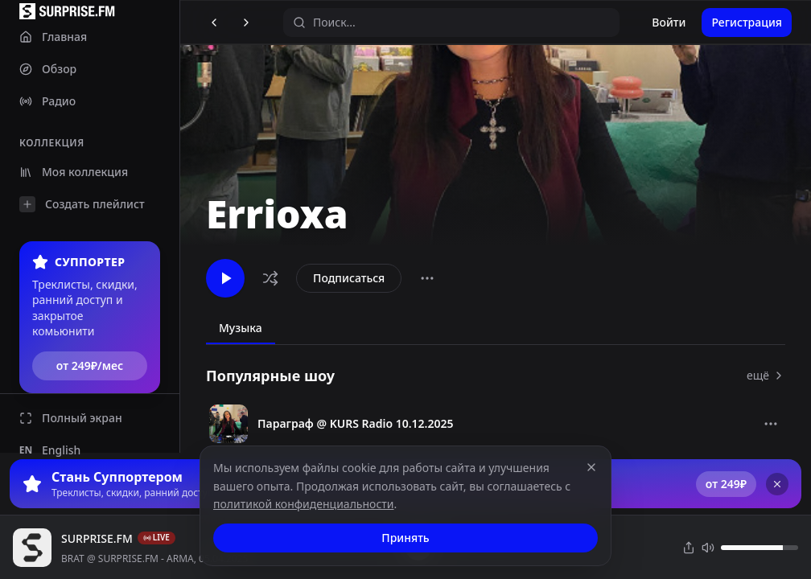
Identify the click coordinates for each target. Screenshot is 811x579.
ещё (766, 375)
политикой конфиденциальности (303, 503)
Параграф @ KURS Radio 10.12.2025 (355, 423)
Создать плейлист (82, 204)
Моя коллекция (73, 171)
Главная (53, 36)
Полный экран (70, 417)
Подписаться (349, 277)
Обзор (47, 68)
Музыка (240, 327)
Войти (668, 22)
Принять (405, 537)
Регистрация (746, 22)
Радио (47, 101)
